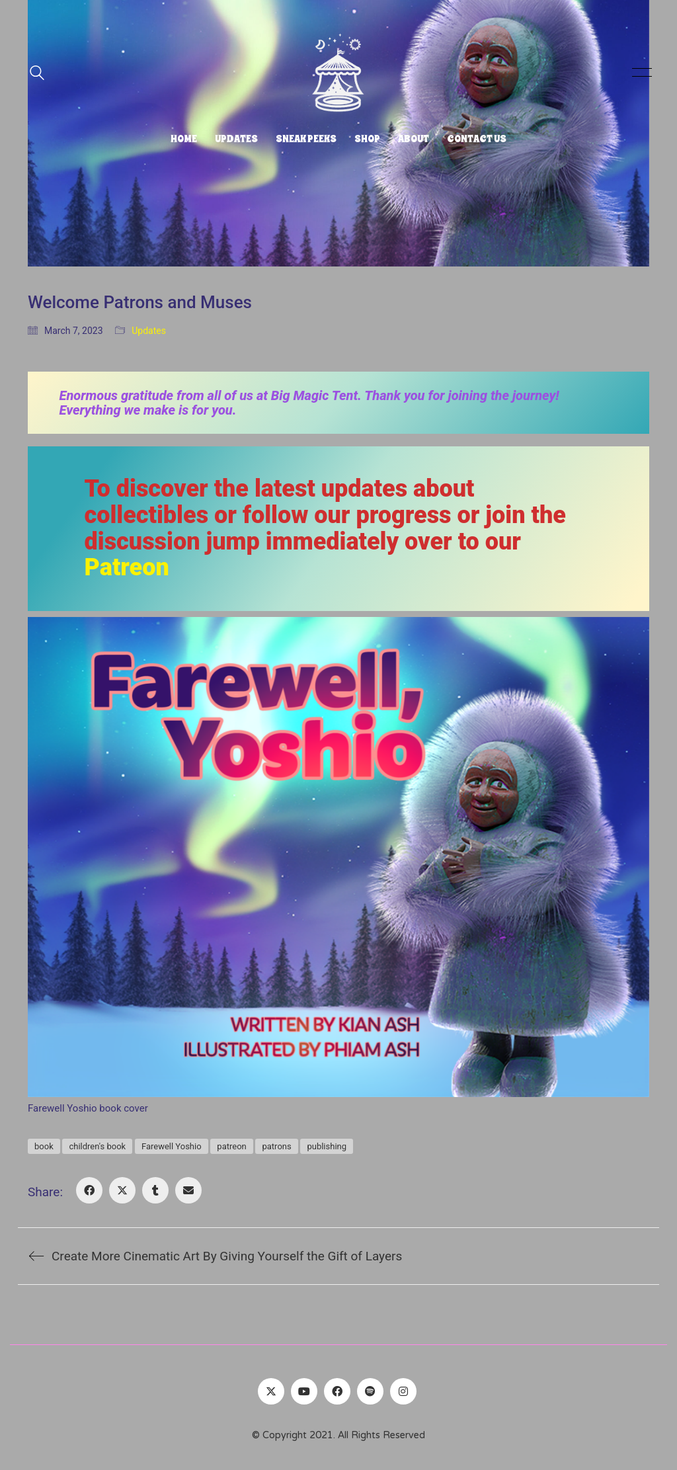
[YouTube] (304, 1391)
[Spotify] (370, 1391)
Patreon (127, 567)
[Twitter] (271, 1391)
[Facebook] (89, 1190)
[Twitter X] (122, 1190)
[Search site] (37, 74)
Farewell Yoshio (171, 1146)
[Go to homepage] (338, 72)
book (44, 1146)
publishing (326, 1146)
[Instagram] (403, 1391)
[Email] (188, 1190)
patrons (276, 1146)
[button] (639, 72)
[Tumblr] (155, 1190)
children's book (97, 1146)
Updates (149, 330)
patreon (231, 1146)
